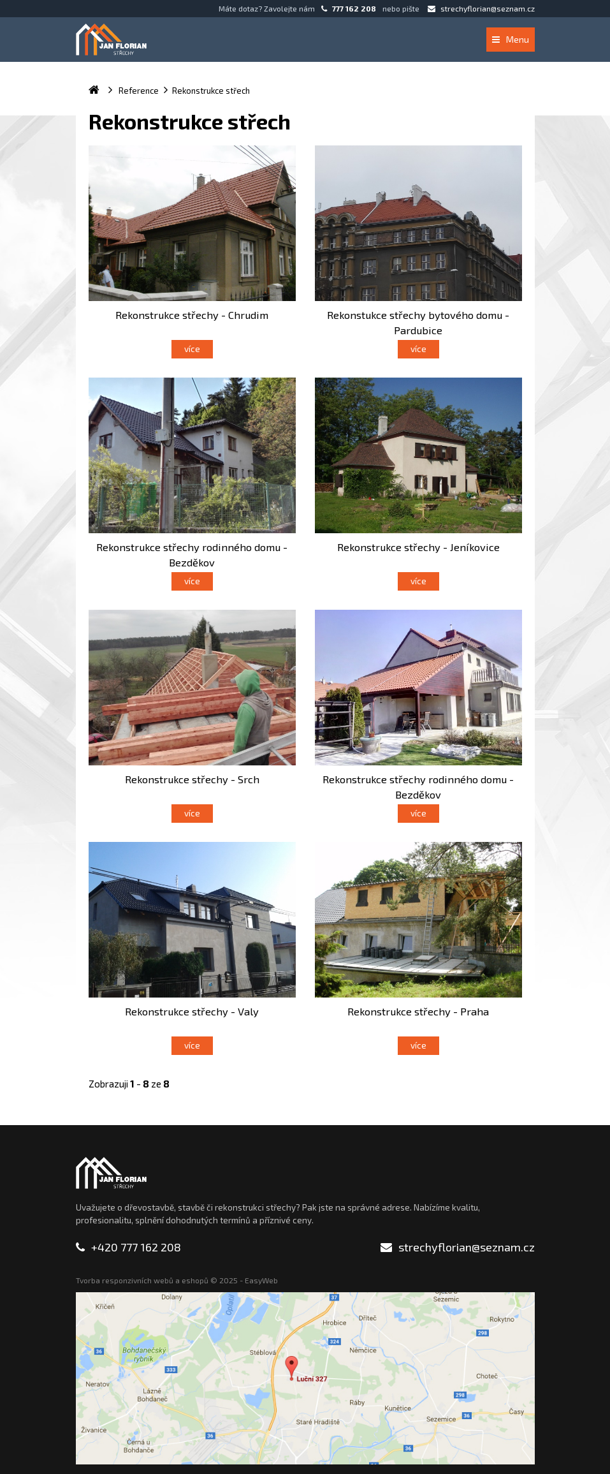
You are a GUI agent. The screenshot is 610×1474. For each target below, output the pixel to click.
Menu (510, 39)
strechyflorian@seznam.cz (481, 8)
